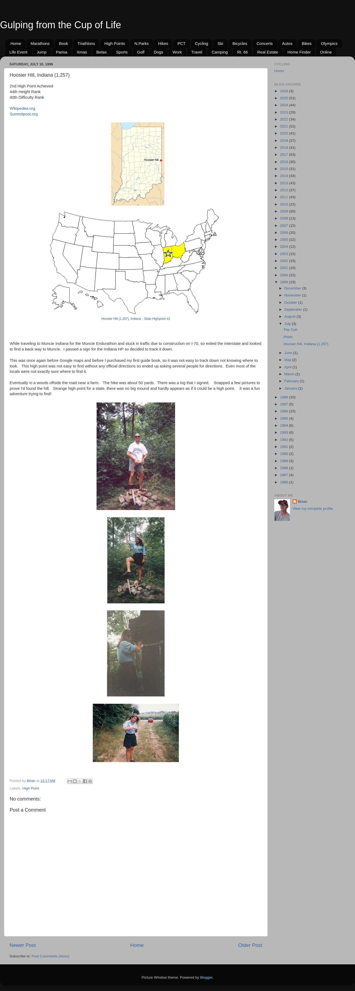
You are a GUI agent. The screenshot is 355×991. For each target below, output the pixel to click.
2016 (284, 162)
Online (326, 52)
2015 (284, 169)
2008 (284, 218)
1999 (284, 282)
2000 (284, 275)
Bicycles (239, 43)
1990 (284, 454)
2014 (284, 176)
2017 (284, 155)
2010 (284, 204)
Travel (196, 52)
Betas (101, 52)
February (292, 381)
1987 (284, 475)
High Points (114, 43)
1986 (284, 482)
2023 (284, 112)
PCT (182, 43)
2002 (284, 261)
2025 (284, 98)
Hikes (163, 43)
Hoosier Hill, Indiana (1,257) (305, 344)
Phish (288, 337)
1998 (284, 397)
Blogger (206, 977)
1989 (284, 461)
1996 (284, 411)
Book (63, 43)
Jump (42, 52)
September (293, 309)
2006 (284, 233)
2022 (284, 119)
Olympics (329, 43)
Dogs (158, 52)
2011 (284, 197)
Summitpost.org (24, 114)
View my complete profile (313, 509)
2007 (284, 226)
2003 (284, 254)
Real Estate (267, 52)
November (293, 295)
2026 (284, 91)
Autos (287, 43)
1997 (284, 404)
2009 (284, 211)
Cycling (201, 43)
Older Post (250, 945)
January (291, 388)
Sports (121, 52)
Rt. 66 (242, 52)
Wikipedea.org (22, 108)
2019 (284, 141)
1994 (284, 425)
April (288, 367)
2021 (284, 126)
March (289, 374)
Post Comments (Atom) (50, 956)
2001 (284, 268)
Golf (141, 52)
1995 (284, 418)
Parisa (62, 52)
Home (15, 43)
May (288, 360)
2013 (284, 183)
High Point (30, 788)
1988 (284, 468)
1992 (284, 440)
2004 (284, 247)
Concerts (265, 43)
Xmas (82, 52)
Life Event (18, 52)
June (288, 353)
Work (177, 52)
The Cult (290, 330)
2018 (284, 148)
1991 (284, 447)
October (291, 302)
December (293, 288)
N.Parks (141, 43)
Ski (220, 43)
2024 (284, 105)
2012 (284, 190)
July (288, 324)
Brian (302, 502)
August (290, 316)
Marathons (40, 43)
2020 (284, 133)
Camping (220, 52)
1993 (284, 432)
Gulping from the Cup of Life (60, 24)
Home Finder (299, 52)
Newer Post (22, 945)
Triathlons (86, 43)
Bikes (307, 43)
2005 (284, 240)
